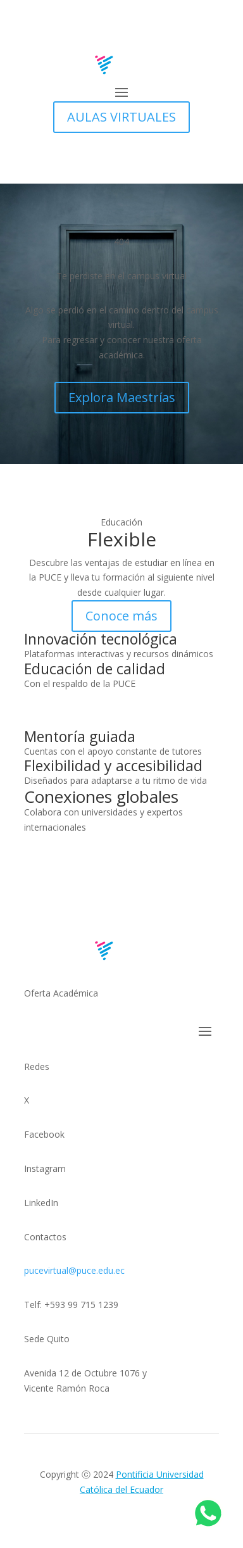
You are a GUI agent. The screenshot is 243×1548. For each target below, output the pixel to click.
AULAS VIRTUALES (121, 116)
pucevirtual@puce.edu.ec (74, 1270)
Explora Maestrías (121, 397)
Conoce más (121, 615)
